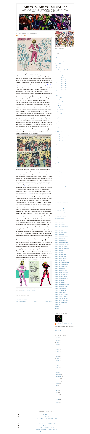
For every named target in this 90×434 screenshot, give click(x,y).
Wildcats (57, 306)
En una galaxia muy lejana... (61, 99)
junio (57, 388)
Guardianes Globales (59, 112)
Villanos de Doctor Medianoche (62, 248)
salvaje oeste (57, 168)
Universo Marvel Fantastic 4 (61, 192)
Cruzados (57, 93)
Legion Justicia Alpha (60, 130)
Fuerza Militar (58, 107)
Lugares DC (57, 144)
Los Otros (57, 142)
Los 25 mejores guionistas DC (61, 140)
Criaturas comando (59, 91)
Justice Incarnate (58, 123)
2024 (57, 340)
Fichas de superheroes (46, 423)
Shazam (56, 170)
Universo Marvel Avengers (61, 186)
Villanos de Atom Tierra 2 (61, 232)
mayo (57, 390)
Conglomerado (58, 73)
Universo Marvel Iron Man (61, 206)
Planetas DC (57, 164)
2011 (57, 367)
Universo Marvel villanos (60, 214)
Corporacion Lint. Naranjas (61, 77)
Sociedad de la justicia (60, 172)
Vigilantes (57, 220)
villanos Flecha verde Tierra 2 (61, 290)
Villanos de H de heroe (60, 260)
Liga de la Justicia (59, 132)
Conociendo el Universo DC (47, 418)
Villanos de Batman (59, 234)
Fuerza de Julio (58, 106)
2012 (57, 365)
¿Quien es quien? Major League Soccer (47, 431)
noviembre (58, 376)
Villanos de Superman (60, 282)
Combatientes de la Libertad (61, 69)
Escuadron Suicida (59, 101)
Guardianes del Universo (60, 109)
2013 (57, 363)
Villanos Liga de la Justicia (61, 296)
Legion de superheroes (29, 290)
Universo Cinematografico (61, 182)
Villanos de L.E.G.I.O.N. (60, 268)
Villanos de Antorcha (59, 222)
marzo (57, 394)
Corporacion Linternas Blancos (62, 81)
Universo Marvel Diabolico (61, 190)
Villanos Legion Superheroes (61, 294)
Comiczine (46, 416)
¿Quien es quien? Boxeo (46, 427)
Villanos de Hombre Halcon (61, 266)
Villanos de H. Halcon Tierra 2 (62, 262)
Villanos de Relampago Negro (61, 274)
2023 (57, 342)
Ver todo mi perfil (60, 330)
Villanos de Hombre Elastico (61, 264)
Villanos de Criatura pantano (61, 242)
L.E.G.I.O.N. (58, 126)
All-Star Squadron (59, 55)
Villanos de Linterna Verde (61, 270)
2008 (57, 402)
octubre (58, 378)
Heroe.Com (47, 425)
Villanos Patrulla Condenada (61, 300)
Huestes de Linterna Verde (61, 115)
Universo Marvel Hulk (60, 200)
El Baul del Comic (46, 422)
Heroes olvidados (59, 114)
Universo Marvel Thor (60, 210)
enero (57, 399)
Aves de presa (58, 59)
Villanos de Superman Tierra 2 (62, 284)
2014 (57, 360)
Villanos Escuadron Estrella (61, 288)
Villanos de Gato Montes (60, 258)
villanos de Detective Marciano (62, 244)
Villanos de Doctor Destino (61, 246)
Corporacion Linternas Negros (62, 83)
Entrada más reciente (21, 301)
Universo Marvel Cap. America (62, 188)
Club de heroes (58, 65)
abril (57, 392)
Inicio (35, 301)
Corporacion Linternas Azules (61, 79)
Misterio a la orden (59, 148)
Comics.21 (46, 414)
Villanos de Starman (59, 280)
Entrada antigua (48, 301)
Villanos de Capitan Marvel (61, 240)
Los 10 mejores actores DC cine (62, 134)
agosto (57, 383)
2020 (57, 349)
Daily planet (46, 420)
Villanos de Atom (59, 230)
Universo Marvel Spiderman (61, 208)
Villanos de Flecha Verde (60, 256)
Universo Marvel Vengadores (61, 212)
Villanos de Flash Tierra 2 (60, 254)
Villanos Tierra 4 (58, 304)
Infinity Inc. (57, 117)
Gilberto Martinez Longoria (64, 323)
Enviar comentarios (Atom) (28, 305)
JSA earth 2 (57, 122)
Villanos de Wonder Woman (61, 286)
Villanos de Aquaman (60, 224)
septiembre (58, 381)
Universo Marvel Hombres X (61, 198)
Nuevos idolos (58, 152)
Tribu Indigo (57, 176)
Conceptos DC (58, 71)
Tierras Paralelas (58, 174)
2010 (57, 370)
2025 (57, 337)
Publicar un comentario (21, 299)
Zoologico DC (58, 308)
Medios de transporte (59, 146)
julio (57, 385)
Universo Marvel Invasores (61, 204)
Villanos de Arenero (59, 228)
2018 (57, 354)
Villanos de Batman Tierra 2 (61, 236)
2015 (57, 358)
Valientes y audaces (59, 218)
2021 (57, 347)
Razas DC (57, 166)
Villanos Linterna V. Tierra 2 (61, 298)
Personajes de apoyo (59, 162)
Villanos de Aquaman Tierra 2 (61, 226)
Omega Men (57, 156)
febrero (58, 397)
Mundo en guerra (59, 150)
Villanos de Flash (59, 252)
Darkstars (57, 95)
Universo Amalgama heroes (61, 178)
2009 (57, 372)
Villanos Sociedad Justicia (61, 302)
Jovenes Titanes (58, 120)
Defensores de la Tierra (60, 98)
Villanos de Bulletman (60, 238)
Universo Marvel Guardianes (61, 194)
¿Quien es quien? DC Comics (45, 7)
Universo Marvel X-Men (60, 216)
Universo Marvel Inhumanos (61, 202)
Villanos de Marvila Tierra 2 (61, 272)
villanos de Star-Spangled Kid (61, 278)
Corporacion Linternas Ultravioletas (63, 87)
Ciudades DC (58, 63)
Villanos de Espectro (59, 250)
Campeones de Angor (60, 61)
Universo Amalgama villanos (61, 180)
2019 (57, 351)
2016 (57, 356)
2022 (57, 344)
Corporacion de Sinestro (60, 75)
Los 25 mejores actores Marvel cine (63, 136)
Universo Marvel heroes (60, 196)
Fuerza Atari (57, 103)
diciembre (58, 374)
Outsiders (57, 158)
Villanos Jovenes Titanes (60, 292)
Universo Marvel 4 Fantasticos (62, 184)
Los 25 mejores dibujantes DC (62, 138)
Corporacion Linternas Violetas (62, 89)
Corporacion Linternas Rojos (61, 85)
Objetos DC (57, 154)
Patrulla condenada (59, 160)
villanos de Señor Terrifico (61, 276)
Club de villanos (58, 67)
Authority (57, 57)
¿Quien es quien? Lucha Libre (46, 429)
